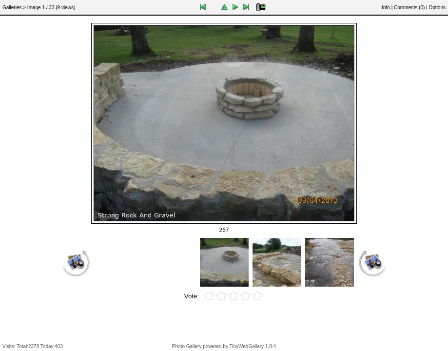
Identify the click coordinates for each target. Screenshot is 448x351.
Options (437, 7)
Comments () (409, 7)
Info (386, 7)
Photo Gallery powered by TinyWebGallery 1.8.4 (224, 346)
